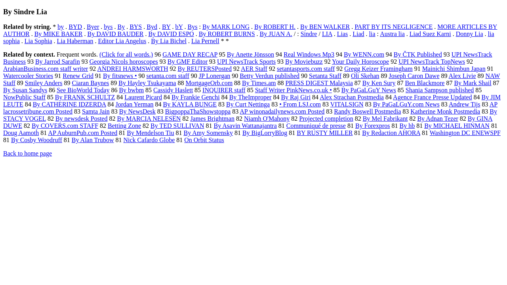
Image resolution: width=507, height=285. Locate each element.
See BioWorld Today (83, 90)
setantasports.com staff (306, 68)
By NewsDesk (137, 111)
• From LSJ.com (300, 104)
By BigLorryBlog (264, 132)
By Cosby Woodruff (36, 140)
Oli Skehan (365, 75)
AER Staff (254, 68)
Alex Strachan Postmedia (352, 97)
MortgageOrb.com (209, 83)
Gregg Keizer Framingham (378, 68)
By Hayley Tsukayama (147, 83)
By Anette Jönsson (250, 54)
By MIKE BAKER (58, 33)
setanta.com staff (168, 75)
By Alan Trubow (93, 140)
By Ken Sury (379, 83)
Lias (342, 33)
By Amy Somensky (208, 132)
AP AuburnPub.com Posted (82, 132)
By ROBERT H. (274, 26)
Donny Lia (469, 33)
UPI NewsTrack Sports (246, 61)
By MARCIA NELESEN (149, 118)
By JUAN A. (276, 33)
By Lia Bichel (169, 41)
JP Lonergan (215, 75)
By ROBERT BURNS (227, 33)
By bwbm (131, 90)
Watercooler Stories (28, 75)
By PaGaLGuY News (368, 90)
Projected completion (326, 118)
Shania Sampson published (440, 90)
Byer (93, 26)
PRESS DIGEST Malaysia (319, 83)
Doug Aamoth (21, 132)
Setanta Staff (325, 75)
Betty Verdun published (269, 75)
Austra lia (392, 33)
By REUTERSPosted (205, 68)
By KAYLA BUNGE (190, 104)
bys (108, 26)
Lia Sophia (38, 41)
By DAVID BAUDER (115, 33)
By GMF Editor (188, 61)
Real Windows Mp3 (309, 54)
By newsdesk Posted (81, 118)
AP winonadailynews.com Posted (282, 111)
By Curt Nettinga (248, 104)
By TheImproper (250, 97)
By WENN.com (364, 54)
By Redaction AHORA (391, 132)
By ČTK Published (418, 54)
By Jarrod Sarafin (57, 61)
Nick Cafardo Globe (149, 140)
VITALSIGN (347, 104)
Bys (193, 26)
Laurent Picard (143, 97)
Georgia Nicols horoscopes (124, 61)
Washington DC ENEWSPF (465, 132)
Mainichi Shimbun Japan (454, 68)
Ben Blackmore (424, 83)
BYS (136, 26)
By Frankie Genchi (196, 97)
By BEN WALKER (325, 26)
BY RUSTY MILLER (325, 132)
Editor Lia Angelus (122, 41)
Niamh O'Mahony (267, 118)
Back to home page (27, 153)
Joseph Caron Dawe (414, 75)
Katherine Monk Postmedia (445, 111)
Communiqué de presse (316, 125)
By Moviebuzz (304, 61)
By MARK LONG (226, 26)
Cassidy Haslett (173, 90)
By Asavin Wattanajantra (244, 125)
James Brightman (212, 118)
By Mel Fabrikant (385, 118)
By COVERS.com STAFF (65, 125)
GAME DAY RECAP (189, 54)
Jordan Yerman (135, 104)
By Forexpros (372, 125)
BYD (75, 26)
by (60, 26)
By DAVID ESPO (171, 33)
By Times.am (259, 83)
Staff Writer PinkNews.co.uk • (293, 90)
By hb (407, 125)
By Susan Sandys (25, 90)
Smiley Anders (44, 83)
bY (179, 26)
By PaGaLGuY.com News (406, 104)
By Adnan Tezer (437, 118)
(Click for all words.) (126, 54)
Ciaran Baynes (90, 83)
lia (372, 33)
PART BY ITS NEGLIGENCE (394, 26)
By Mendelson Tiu (150, 132)
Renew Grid (78, 75)
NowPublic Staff (24, 97)
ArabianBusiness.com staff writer (45, 68)
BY (166, 26)
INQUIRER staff (224, 90)
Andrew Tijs (464, 104)
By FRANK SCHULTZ (85, 97)
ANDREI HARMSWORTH (132, 68)
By (121, 26)
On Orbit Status (204, 140)
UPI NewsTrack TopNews (431, 61)
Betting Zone (124, 125)
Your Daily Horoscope (360, 61)
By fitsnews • (120, 75)
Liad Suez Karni (430, 33)
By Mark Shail (472, 83)
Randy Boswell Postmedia (367, 111)
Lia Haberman (75, 41)
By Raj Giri (296, 97)
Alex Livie (462, 75)
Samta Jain (96, 111)
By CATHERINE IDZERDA (69, 104)
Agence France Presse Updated (432, 97)
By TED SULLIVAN (177, 125)
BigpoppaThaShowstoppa (198, 111)
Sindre (309, 33)
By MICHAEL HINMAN (457, 125)
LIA (327, 33)
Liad (358, 33)
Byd (152, 26)
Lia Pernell (205, 41)
